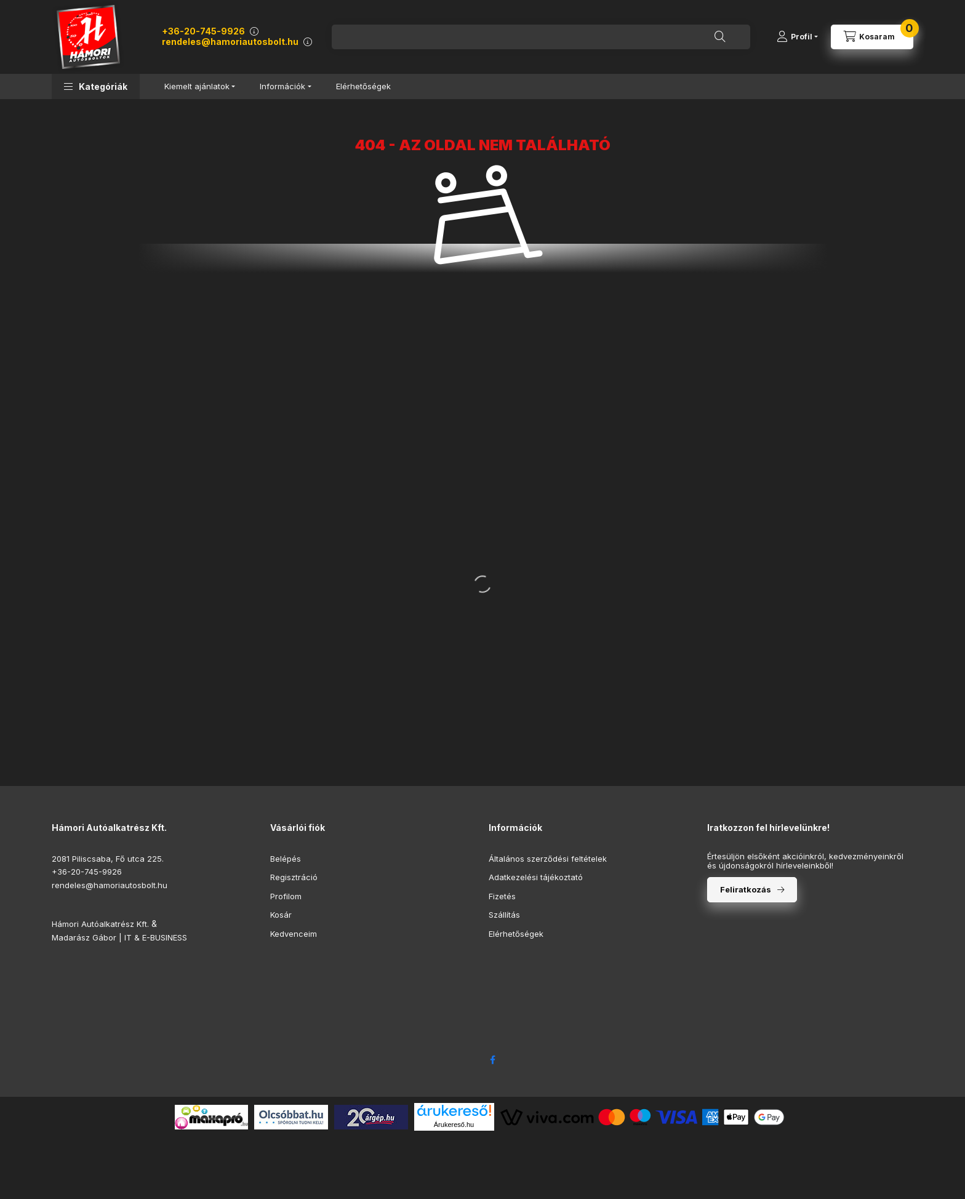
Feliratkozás (745, 889)
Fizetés (502, 896)
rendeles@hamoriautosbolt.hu (230, 41)
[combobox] (541, 37)
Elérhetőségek (363, 86)
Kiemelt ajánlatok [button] (197, 86)
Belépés (285, 859)
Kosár (281, 915)
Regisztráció (294, 877)
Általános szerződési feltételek (548, 859)
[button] (96, 86)
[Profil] (797, 37)
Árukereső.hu (454, 1124)
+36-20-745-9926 (203, 31)
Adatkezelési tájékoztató (536, 877)
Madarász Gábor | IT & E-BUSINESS (119, 937)
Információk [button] (282, 86)
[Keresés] (720, 37)
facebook (492, 1060)
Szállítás (504, 915)
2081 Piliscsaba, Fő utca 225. (108, 859)
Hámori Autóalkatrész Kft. (100, 924)
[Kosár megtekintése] (872, 37)
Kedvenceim (293, 934)
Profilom (286, 896)
